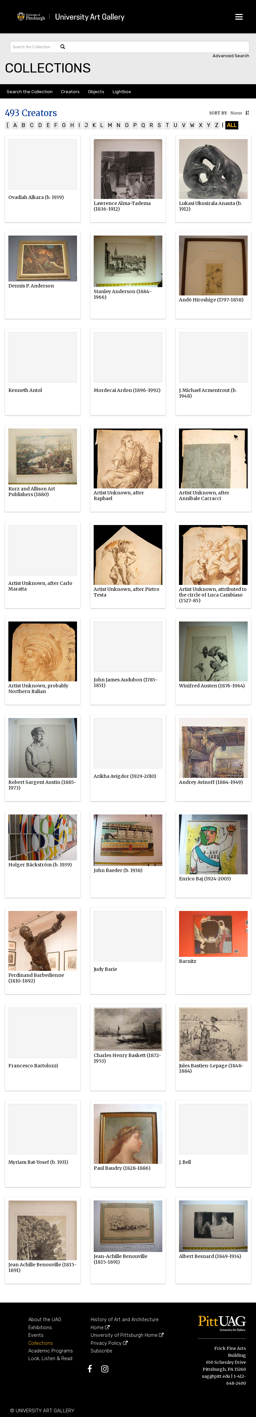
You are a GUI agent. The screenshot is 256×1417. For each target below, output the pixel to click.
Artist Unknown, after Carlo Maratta (40, 586)
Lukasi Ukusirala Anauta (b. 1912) (210, 206)
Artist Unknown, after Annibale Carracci (204, 495)
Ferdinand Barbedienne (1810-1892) (36, 978)
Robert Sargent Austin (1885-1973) (42, 785)
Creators (70, 91)
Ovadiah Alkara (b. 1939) (36, 197)
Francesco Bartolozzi (33, 1066)
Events (36, 1335)
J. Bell (185, 1162)
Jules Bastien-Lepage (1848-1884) (211, 1068)
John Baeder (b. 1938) (118, 870)
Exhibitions (40, 1327)
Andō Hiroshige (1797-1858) (211, 300)
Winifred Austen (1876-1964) (212, 686)
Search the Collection (30, 91)
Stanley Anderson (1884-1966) (123, 294)
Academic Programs (50, 1351)
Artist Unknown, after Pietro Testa (126, 592)
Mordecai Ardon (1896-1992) (127, 390)
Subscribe (101, 1351)
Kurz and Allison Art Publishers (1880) (31, 491)
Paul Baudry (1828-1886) (122, 1168)
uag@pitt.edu (216, 1376)
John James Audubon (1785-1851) (126, 682)
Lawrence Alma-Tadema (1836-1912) (122, 206)
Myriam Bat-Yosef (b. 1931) (38, 1162)
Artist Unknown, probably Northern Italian (38, 688)
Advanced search (231, 55)
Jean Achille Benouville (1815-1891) (42, 1267)
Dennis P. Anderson (31, 286)
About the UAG (44, 1320)
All (232, 125)
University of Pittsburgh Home (127, 1335)
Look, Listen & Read (50, 1358)
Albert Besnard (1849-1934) (210, 1256)
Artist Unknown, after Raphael (119, 495)
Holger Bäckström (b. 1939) (40, 865)
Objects (96, 91)
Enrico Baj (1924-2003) (205, 879)
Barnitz (187, 961)
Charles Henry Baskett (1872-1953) (127, 1058)
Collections (40, 1343)
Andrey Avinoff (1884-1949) (211, 782)
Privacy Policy (109, 1343)
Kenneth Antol (25, 390)
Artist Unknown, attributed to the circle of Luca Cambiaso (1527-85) (213, 595)
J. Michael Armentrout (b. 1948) (208, 393)
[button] (247, 113)
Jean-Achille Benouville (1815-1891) (120, 1259)
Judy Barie (105, 969)
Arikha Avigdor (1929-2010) (125, 776)
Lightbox (122, 91)
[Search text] (33, 47)
